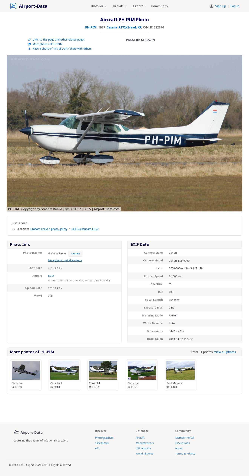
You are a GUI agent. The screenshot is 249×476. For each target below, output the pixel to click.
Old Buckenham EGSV (85, 229)
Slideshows (102, 443)
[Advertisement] (124, 406)
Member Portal (184, 437)
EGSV (51, 275)
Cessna (112, 27)
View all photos (225, 352)
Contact (75, 253)
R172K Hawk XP (130, 27)
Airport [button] (140, 6)
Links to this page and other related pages (56, 39)
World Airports (144, 453)
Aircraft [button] (119, 6)
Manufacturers (145, 443)
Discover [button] (99, 6)
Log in (235, 6)
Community (159, 6)
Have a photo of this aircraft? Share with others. (60, 48)
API (97, 448)
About (179, 448)
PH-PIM (91, 27)
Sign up (220, 6)
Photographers (104, 437)
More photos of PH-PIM (45, 44)
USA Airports (143, 448)
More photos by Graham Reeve (65, 260)
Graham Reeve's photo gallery (48, 229)
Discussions (182, 443)
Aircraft (140, 437)
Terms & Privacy (185, 453)
